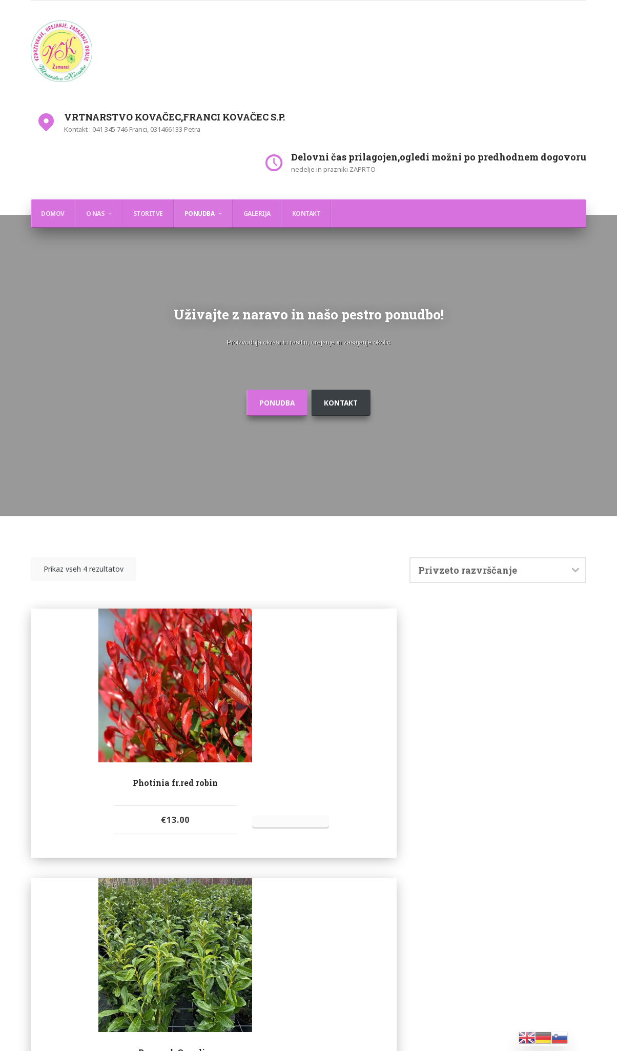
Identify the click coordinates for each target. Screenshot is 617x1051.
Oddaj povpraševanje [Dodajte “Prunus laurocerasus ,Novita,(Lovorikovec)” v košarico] (379, 879)
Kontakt (306, 213)
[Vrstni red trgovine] (497, 591)
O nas (95, 213)
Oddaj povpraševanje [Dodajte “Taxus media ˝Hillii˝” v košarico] (522, 864)
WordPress (343, 1029)
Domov (53, 213)
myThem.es (422, 1029)
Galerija (257, 213)
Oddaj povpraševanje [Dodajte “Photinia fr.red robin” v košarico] (94, 864)
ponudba (270, 424)
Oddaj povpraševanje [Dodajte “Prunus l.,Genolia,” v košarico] (237, 864)
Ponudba (199, 213)
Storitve (148, 213)
